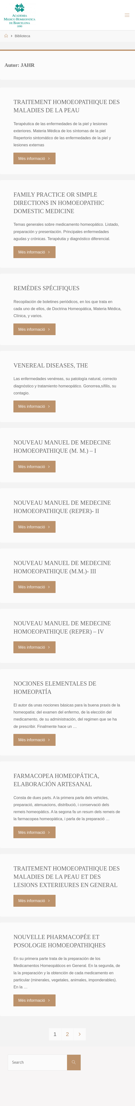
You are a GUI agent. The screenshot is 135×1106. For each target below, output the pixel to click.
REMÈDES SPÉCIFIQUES (46, 288)
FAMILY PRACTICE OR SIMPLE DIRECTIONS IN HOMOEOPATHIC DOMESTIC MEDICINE (58, 202)
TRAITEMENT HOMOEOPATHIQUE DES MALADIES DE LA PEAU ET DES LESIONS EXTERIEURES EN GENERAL (66, 876)
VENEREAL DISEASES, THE (50, 365)
